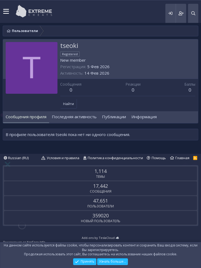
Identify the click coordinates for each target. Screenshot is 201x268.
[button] (6, 11)
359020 (101, 215)
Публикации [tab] (114, 116)
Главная (182, 157)
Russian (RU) (16, 157)
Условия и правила (63, 157)
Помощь (159, 157)
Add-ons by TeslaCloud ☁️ (100, 238)
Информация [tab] (144, 116)
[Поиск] (193, 13)
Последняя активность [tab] (74, 116)
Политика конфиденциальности (115, 157)
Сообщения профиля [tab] (26, 116)
